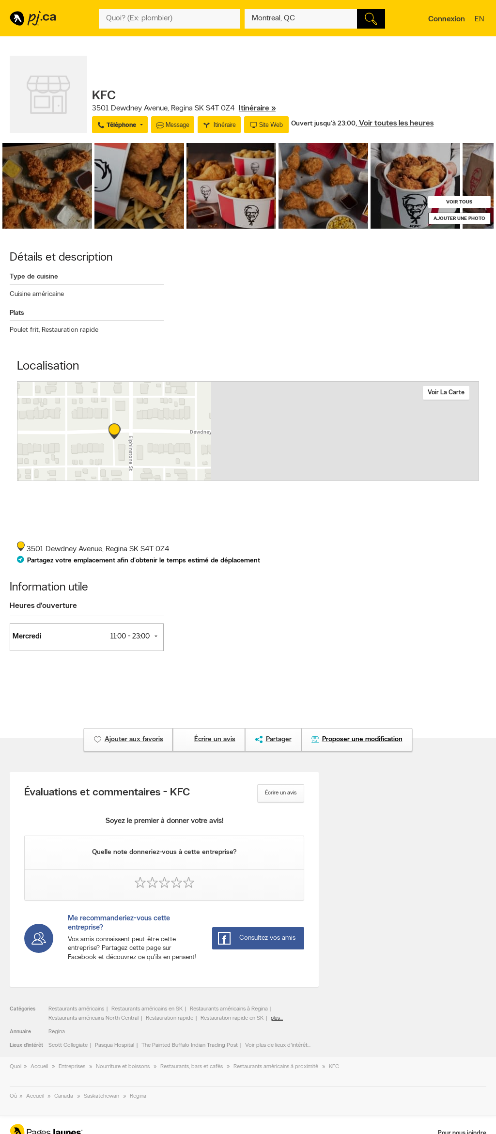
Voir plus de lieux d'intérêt (276, 1045)
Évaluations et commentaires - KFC (107, 793)
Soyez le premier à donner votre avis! (164, 821)
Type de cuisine (34, 276)
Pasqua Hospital (114, 1045)
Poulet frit (25, 330)
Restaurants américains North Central (93, 1018)
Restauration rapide (70, 330)
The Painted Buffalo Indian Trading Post (189, 1045)
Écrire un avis (280, 793)
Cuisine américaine (37, 294)
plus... (277, 1018)
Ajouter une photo (459, 218)
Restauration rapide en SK (232, 1018)
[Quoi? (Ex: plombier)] (169, 19)
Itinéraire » (257, 108)
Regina (56, 1032)
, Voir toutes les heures (395, 123)
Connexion (446, 19)
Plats (17, 313)
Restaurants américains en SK (147, 1009)
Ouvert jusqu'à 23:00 (323, 123)
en (480, 20)
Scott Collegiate (68, 1045)
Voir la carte (446, 392)
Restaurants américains (76, 1009)
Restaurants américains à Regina (229, 1009)
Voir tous (459, 202)
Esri (319, 475)
